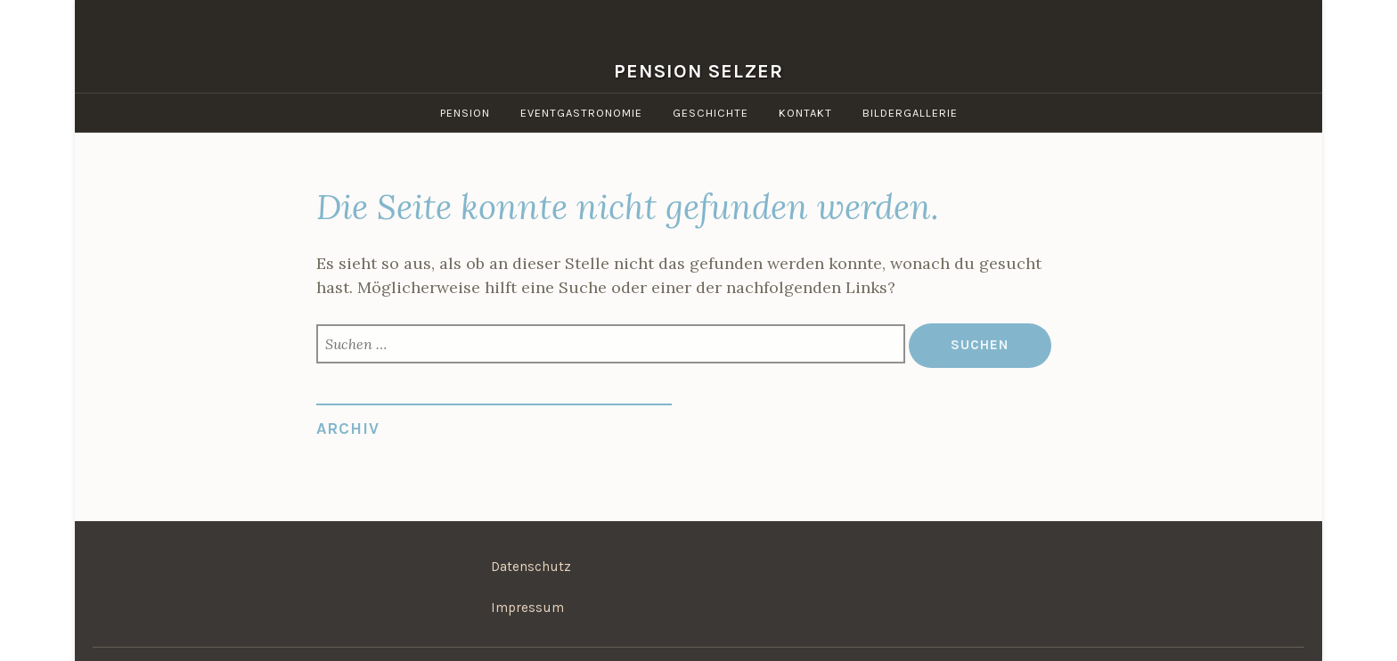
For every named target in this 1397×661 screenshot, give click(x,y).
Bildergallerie (910, 112)
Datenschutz (531, 567)
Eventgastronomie (581, 112)
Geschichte (710, 112)
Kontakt (805, 112)
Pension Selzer (698, 71)
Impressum (527, 608)
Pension (465, 112)
